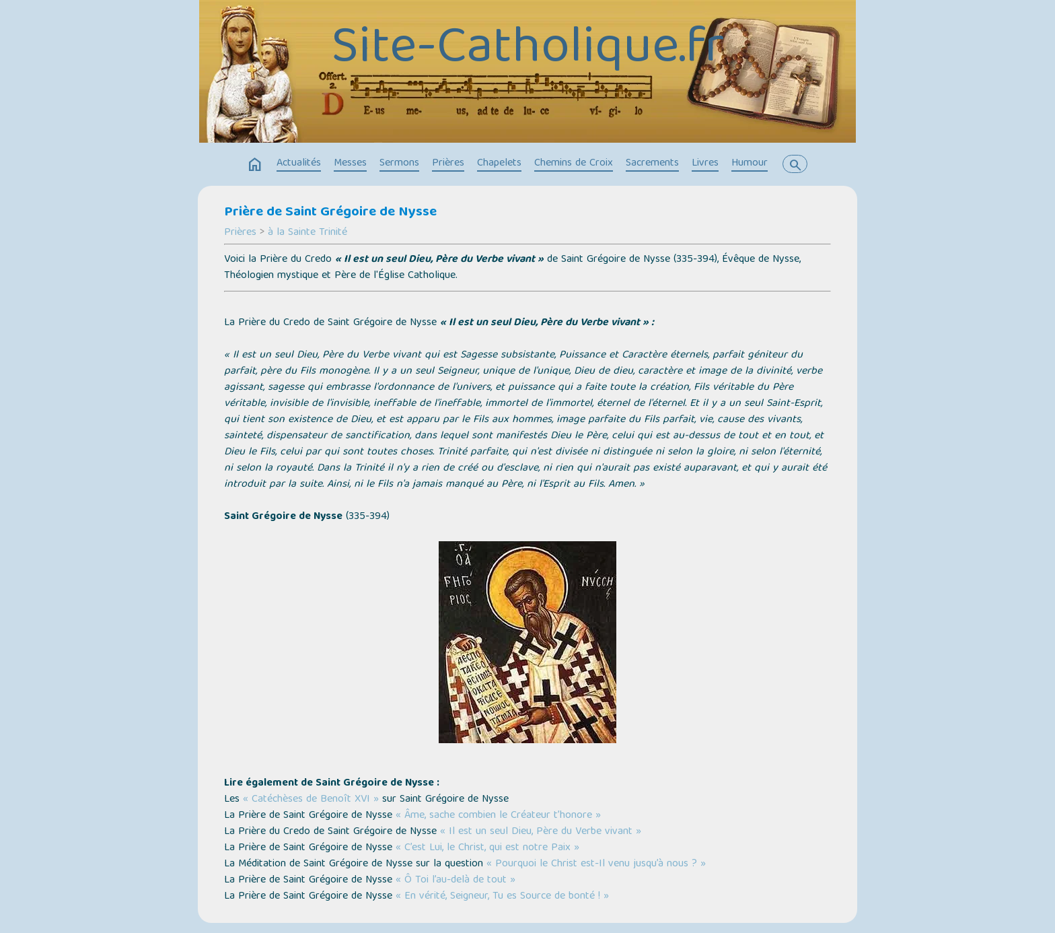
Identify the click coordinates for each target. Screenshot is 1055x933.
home (255, 165)
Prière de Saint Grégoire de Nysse (330, 213)
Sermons (399, 163)
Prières (448, 163)
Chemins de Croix (573, 163)
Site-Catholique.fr (527, 50)
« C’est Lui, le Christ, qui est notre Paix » (487, 848)
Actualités (299, 163)
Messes (350, 163)
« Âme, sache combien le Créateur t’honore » (498, 815)
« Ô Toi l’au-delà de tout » (455, 880)
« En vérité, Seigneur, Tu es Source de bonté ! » (502, 896)
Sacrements (652, 163)
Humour (749, 163)
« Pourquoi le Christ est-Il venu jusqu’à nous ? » (596, 864)
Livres (705, 163)
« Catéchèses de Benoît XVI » (311, 799)
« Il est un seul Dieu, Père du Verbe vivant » (540, 832)
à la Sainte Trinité (307, 232)
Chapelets (499, 163)
